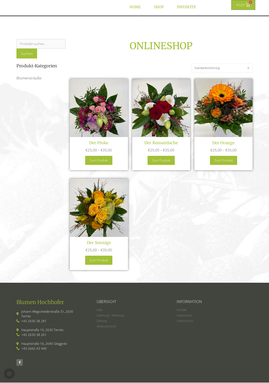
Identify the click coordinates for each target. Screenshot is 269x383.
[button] (9, 373)
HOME (135, 7)
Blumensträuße (28, 78)
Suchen (27, 53)
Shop (159, 7)
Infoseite (186, 7)
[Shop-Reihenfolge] (222, 67)
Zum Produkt (98, 160)
